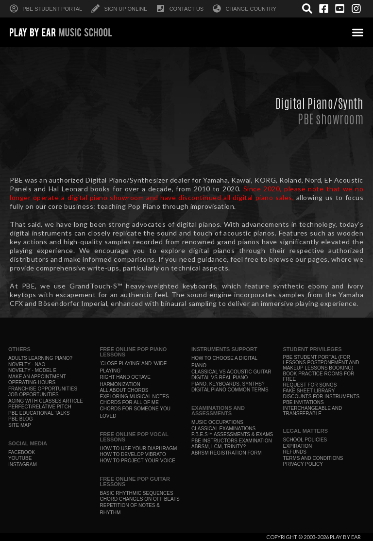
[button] (358, 32)
